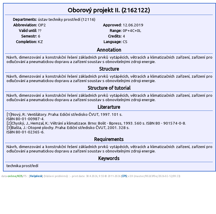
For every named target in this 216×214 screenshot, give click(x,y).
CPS (124, 176)
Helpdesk (36, 176)
